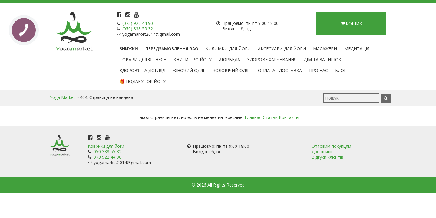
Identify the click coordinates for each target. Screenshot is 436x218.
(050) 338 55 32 (137, 28)
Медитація (356, 48)
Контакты (289, 117)
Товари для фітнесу (143, 59)
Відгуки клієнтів (327, 157)
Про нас (318, 70)
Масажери (325, 48)
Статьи (270, 117)
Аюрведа (229, 59)
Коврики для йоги (106, 146)
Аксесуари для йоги (282, 48)
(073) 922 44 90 (137, 23)
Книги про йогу (192, 59)
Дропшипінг (323, 151)
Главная (253, 117)
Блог (340, 70)
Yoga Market (62, 97)
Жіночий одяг (189, 70)
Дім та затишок (322, 59)
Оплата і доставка (280, 70)
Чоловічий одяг (232, 70)
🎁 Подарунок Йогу (143, 81)
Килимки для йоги (228, 48)
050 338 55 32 (107, 151)
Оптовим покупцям (331, 146)
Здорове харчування (271, 59)
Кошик (351, 23)
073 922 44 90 (107, 157)
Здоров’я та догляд (142, 70)
